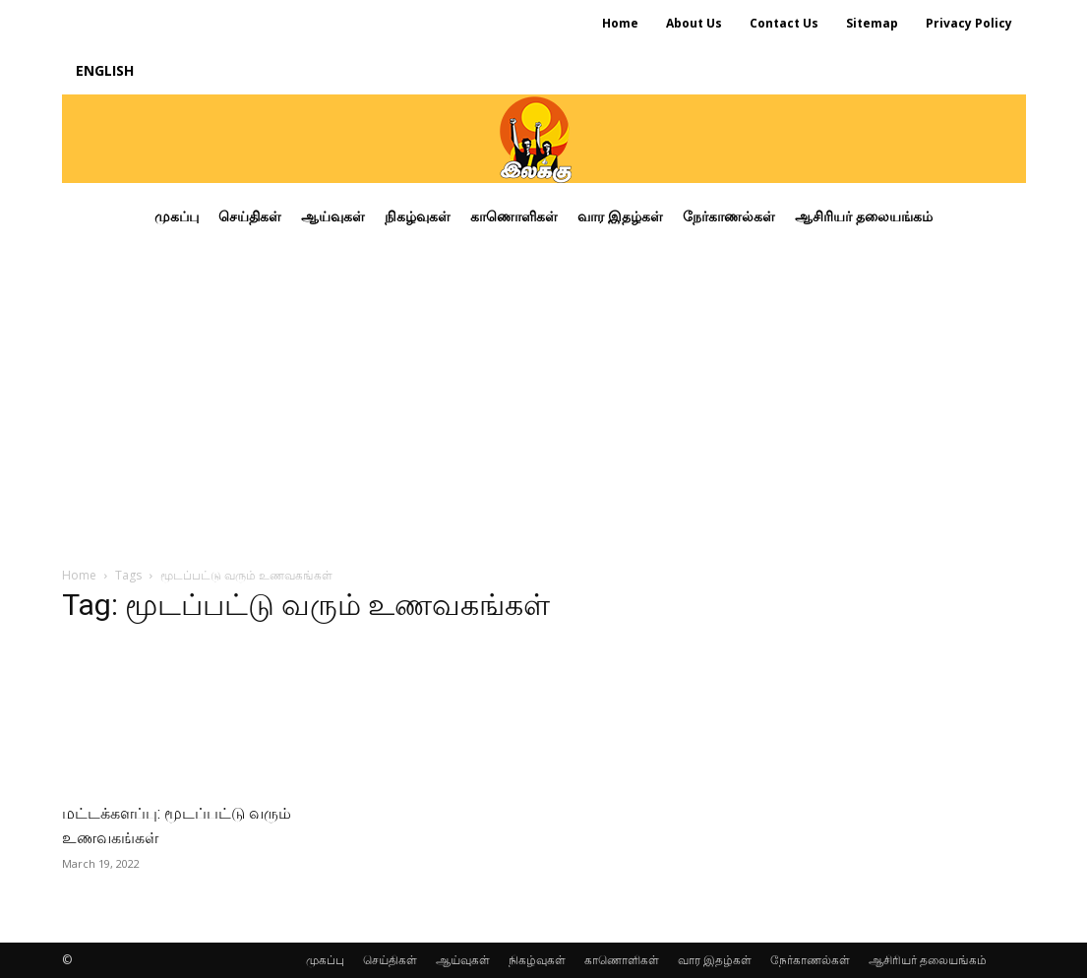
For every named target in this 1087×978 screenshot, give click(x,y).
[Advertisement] (544, 397)
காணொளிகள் (621, 959)
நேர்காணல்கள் (810, 959)
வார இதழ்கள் (715, 959)
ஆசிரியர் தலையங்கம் (928, 959)
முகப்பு (325, 959)
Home (79, 575)
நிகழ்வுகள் (537, 959)
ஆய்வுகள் (463, 959)
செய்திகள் (390, 959)
